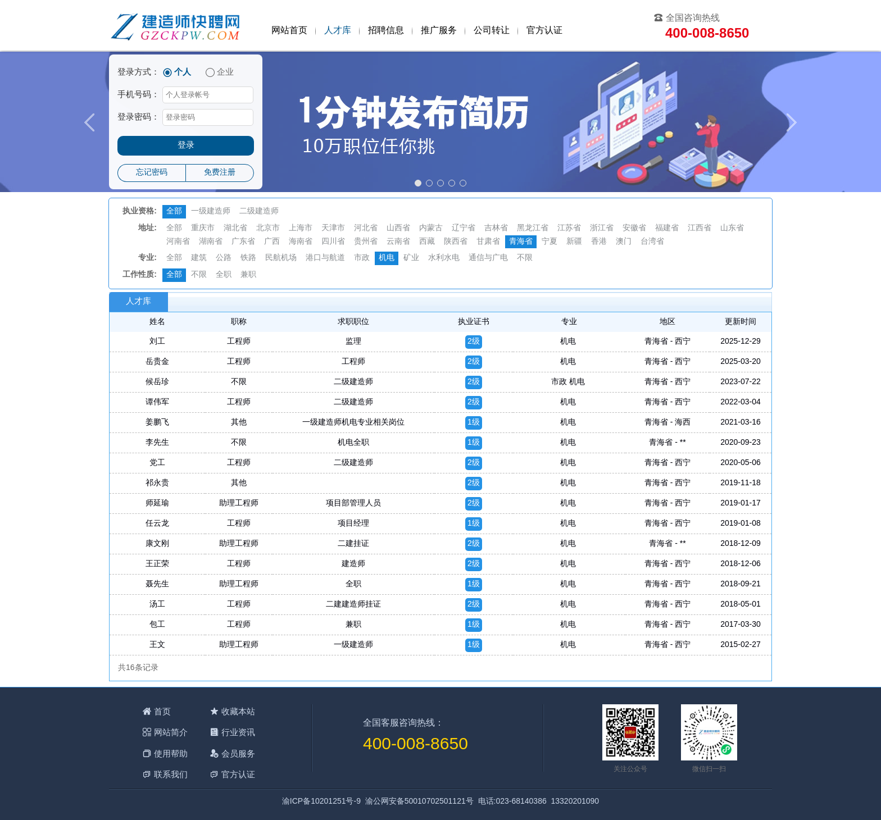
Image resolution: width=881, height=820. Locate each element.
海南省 (300, 242)
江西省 (699, 228)
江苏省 (569, 228)
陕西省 (455, 242)
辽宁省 (463, 228)
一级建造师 (210, 211)
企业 (225, 72)
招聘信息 (386, 30)
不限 (525, 258)
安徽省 (634, 228)
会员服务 (238, 753)
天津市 (333, 228)
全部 (174, 211)
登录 (186, 145)
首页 (162, 711)
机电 (386, 258)
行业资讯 (238, 732)
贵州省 (366, 242)
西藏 (427, 242)
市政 (362, 258)
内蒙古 (431, 228)
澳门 (624, 242)
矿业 (411, 258)
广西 (272, 242)
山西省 (398, 228)
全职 (223, 275)
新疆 (574, 242)
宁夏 (549, 242)
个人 (182, 72)
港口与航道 (325, 258)
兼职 (248, 275)
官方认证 (544, 30)
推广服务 (439, 30)
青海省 (521, 242)
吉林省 (496, 228)
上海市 (300, 228)
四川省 (333, 242)
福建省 (667, 228)
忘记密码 (151, 172)
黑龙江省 (532, 228)
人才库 (337, 30)
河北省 (366, 228)
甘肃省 (488, 242)
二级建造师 (259, 211)
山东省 (732, 228)
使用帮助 (171, 753)
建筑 (199, 258)
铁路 (248, 258)
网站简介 (171, 732)
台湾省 (652, 242)
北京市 (268, 228)
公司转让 (492, 30)
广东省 (243, 242)
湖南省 (210, 242)
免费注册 (219, 172)
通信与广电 (488, 258)
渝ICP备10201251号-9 (321, 802)
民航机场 (281, 258)
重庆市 (203, 228)
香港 (599, 242)
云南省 (398, 242)
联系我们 (171, 774)
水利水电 (444, 258)
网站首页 (289, 30)
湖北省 (235, 228)
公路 (223, 258)
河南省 (178, 242)
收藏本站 (238, 711)
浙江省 (602, 228)
